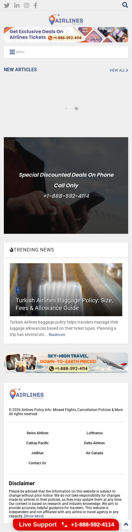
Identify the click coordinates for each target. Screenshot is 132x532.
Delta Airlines (94, 443)
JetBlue (37, 453)
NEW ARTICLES (20, 69)
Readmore (57, 335)
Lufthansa (94, 433)
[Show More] (33, 516)
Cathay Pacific (37, 443)
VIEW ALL (119, 70)
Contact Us (37, 463)
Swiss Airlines (37, 433)
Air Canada (94, 453)
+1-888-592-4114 (66, 196)
